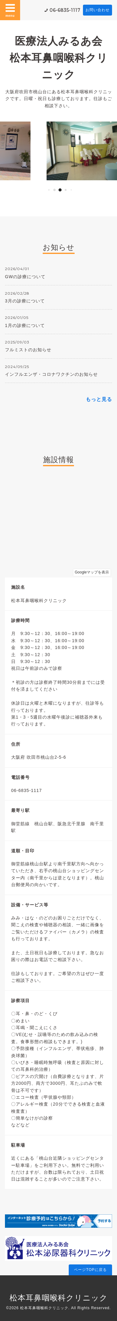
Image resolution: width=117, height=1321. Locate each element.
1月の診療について (25, 325)
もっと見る (99, 399)
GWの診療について (25, 276)
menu (10, 9)
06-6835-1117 (65, 10)
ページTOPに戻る (90, 1270)
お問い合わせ (97, 10)
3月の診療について (25, 300)
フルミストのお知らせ (28, 349)
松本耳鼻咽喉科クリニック (59, 1297)
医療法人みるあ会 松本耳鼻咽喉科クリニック (61, 58)
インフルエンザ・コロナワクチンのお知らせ (51, 374)
